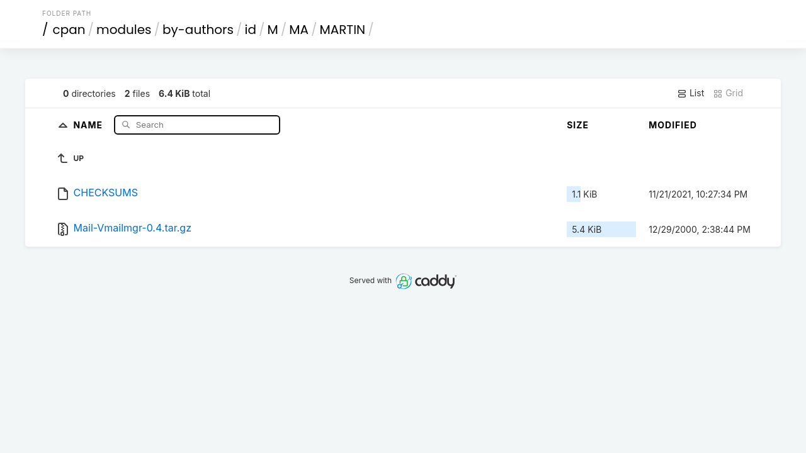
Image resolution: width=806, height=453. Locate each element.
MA (299, 29)
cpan (69, 29)
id (250, 29)
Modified (673, 125)
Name (89, 124)
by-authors (198, 29)
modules (123, 29)
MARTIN (342, 29)
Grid (728, 93)
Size (578, 125)
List (690, 93)
